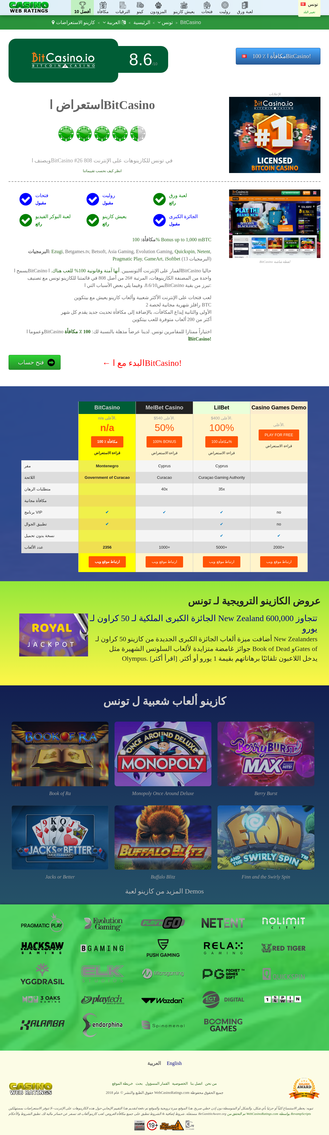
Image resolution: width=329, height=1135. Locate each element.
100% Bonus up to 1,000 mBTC (171, 239)
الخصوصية (180, 1083)
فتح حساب (31, 362)
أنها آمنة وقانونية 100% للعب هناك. (85, 270)
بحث (139, 1083)
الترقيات (122, 11)
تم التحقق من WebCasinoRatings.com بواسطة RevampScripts (269, 1114)
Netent (203, 251)
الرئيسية (141, 22)
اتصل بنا (196, 1083)
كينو (140, 11)
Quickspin (185, 251)
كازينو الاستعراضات (75, 22)
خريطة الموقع (122, 1083)
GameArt (153, 258)
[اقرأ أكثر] (163, 658)
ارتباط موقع (107, 562)
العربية (114, 22)
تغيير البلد (309, 12)
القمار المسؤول (157, 1083)
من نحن (211, 1083)
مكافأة (103, 11)
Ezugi (56, 251)
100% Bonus (164, 442)
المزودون (158, 11)
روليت (224, 11)
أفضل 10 (82, 11)
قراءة (107, 453)
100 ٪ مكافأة (107, 442)
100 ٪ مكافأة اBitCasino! (282, 56)
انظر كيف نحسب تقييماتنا (102, 171)
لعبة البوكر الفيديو (53, 216)
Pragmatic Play (127, 258)
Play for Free (279, 435)
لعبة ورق (245, 11)
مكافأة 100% (221, 442)
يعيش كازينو (184, 11)
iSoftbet (172, 258)
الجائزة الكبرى (183, 216)
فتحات (207, 11)
